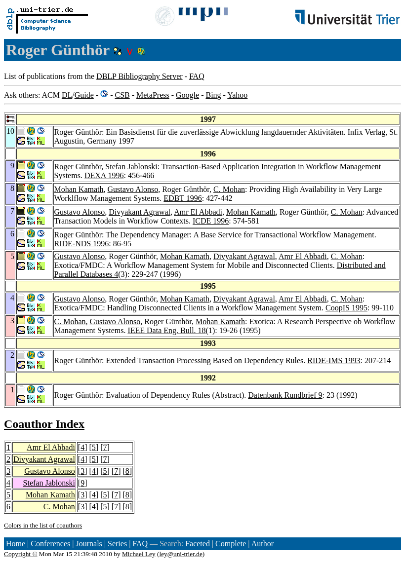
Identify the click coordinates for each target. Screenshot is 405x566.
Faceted (197, 543)
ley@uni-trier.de (180, 554)
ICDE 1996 (211, 221)
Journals (89, 543)
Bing (213, 95)
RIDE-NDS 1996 (81, 243)
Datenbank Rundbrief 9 (285, 395)
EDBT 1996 (182, 198)
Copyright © (21, 554)
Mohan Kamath (79, 189)
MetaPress (152, 95)
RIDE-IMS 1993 (333, 360)
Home (15, 543)
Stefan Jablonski (131, 166)
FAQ (196, 76)
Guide (84, 95)
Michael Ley (139, 554)
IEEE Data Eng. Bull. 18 (166, 330)
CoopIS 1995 (346, 307)
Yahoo (237, 95)
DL (67, 95)
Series (117, 543)
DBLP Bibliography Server (139, 76)
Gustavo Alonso (133, 189)
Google (187, 95)
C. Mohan (229, 189)
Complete (230, 543)
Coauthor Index (44, 423)
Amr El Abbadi (198, 212)
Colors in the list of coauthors (43, 525)
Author (262, 543)
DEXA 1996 (104, 175)
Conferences (50, 543)
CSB (122, 95)
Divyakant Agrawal (139, 212)
